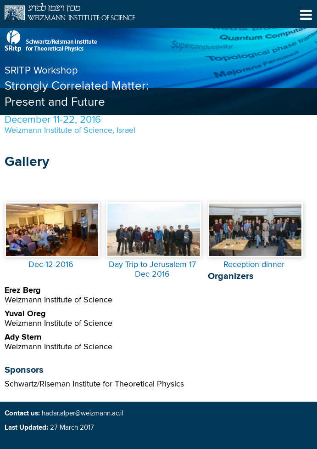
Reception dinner (253, 265)
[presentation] (52, 255)
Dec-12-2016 (50, 265)
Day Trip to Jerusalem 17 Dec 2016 (152, 269)
